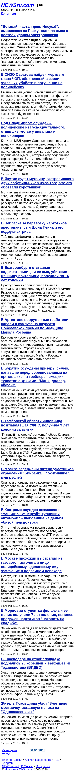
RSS (56, 759)
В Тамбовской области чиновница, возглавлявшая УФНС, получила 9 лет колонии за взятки (35, 425)
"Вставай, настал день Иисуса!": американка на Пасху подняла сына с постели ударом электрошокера (34, 31)
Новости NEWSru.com (19, 769)
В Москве (27, 766)
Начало (7, 759)
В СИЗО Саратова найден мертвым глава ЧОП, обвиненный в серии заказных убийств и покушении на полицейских (32, 81)
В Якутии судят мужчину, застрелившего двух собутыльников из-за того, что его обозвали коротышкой (37, 183)
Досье (18, 759)
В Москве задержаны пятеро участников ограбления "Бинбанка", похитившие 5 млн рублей (37, 473)
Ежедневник (43, 759)
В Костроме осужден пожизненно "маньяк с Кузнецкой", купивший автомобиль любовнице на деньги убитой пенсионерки (32, 516)
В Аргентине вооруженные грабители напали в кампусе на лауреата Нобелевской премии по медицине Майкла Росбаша (34, 326)
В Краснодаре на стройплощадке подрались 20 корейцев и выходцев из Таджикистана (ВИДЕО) (36, 663)
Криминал (8, 13)
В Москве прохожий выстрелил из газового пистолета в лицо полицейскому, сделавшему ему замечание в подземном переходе (31, 564)
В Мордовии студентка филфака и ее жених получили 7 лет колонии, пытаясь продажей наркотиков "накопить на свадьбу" (37, 617)
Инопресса (43, 766)
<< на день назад (9, 752)
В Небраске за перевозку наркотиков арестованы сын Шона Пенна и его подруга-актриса (34, 227)
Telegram (8, 763)
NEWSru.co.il (10, 766)
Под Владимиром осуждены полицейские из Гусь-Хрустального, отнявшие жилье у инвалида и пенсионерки (33, 129)
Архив (29, 759)
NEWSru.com (17, 5)
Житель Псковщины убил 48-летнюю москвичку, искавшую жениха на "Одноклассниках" (34, 707)
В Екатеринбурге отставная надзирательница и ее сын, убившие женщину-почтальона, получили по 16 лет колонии (35, 274)
